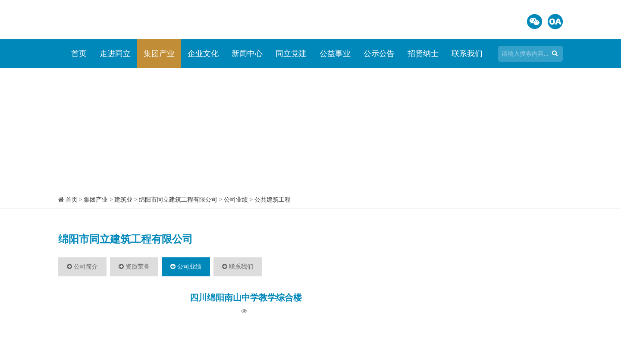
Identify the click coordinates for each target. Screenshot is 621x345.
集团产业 (159, 53)
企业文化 (203, 53)
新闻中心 (247, 53)
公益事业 (335, 53)
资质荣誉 (134, 266)
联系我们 (467, 53)
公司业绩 (236, 199)
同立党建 (291, 53)
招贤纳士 (423, 53)
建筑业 (123, 199)
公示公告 (379, 53)
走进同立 (115, 53)
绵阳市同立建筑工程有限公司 (178, 199)
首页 (79, 53)
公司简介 (82, 266)
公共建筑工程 (272, 199)
